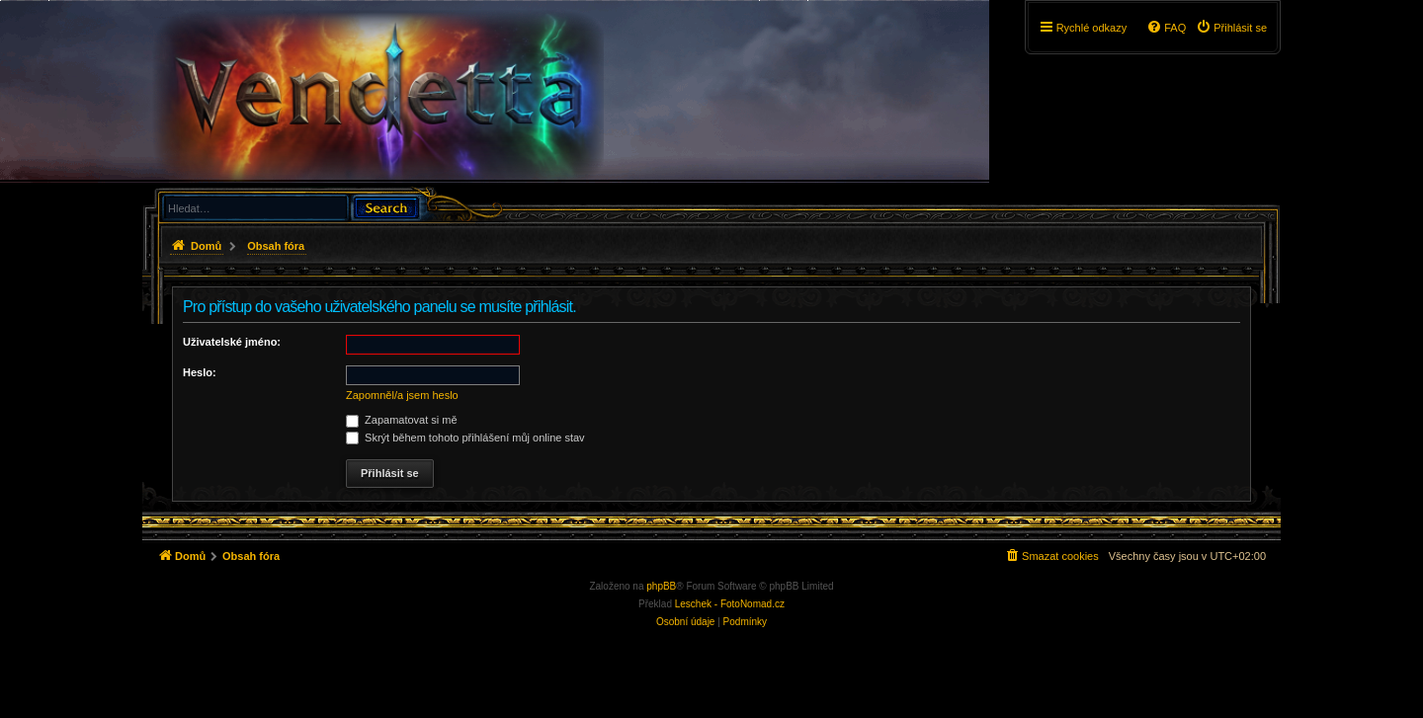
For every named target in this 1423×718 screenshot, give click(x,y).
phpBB (661, 586)
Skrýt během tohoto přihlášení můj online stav (465, 437)
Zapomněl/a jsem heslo (402, 395)
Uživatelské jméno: (232, 342)
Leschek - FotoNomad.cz (730, 603)
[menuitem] (1231, 28)
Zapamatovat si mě (402, 420)
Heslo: (199, 372)
